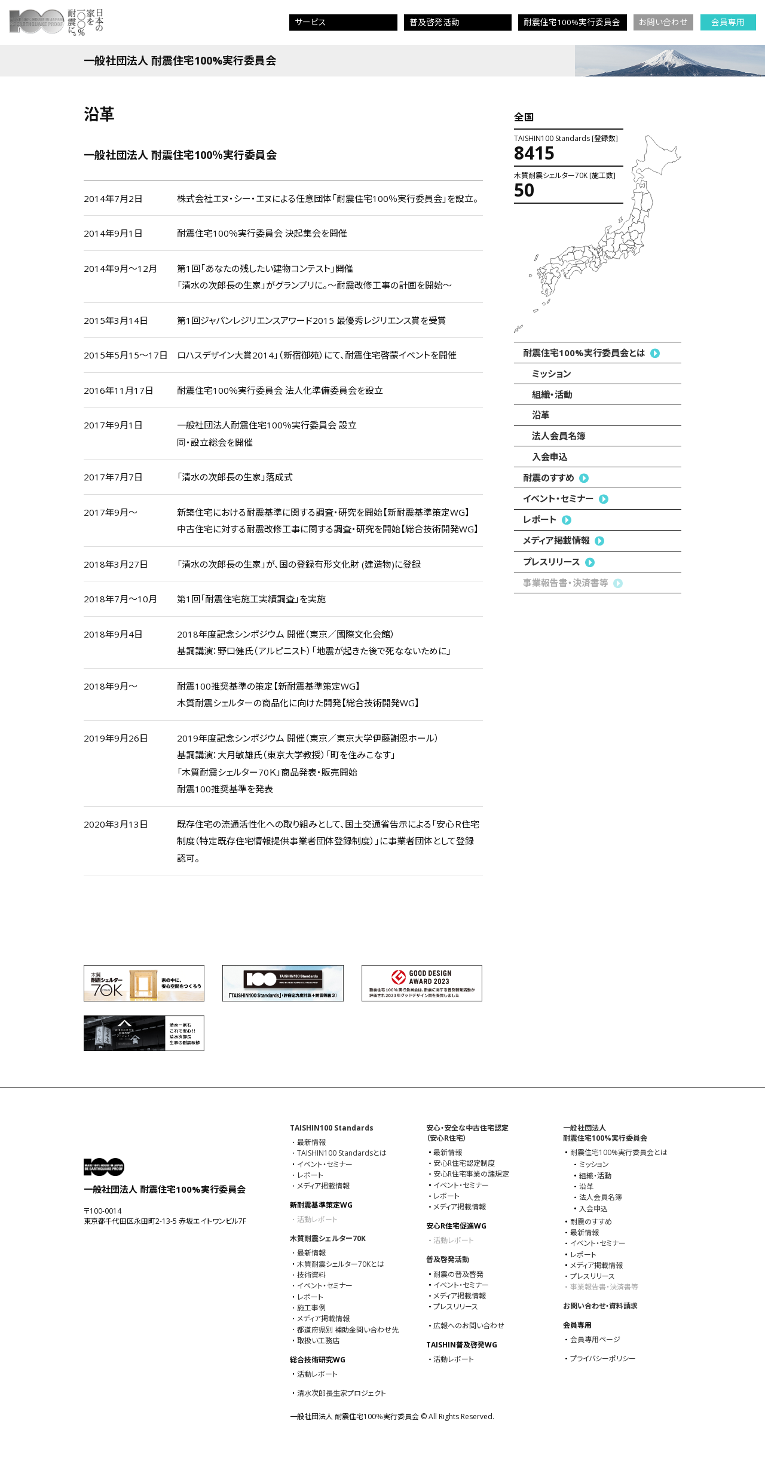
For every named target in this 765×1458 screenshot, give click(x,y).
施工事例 (311, 1308)
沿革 (541, 415)
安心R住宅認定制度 (464, 1163)
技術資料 (311, 1275)
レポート (540, 519)
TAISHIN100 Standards (332, 1128)
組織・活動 (552, 394)
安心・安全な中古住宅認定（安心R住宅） (467, 1133)
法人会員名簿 (559, 436)
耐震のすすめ (548, 477)
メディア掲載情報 (556, 540)
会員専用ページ (595, 1339)
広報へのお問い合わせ (468, 1326)
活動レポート (317, 1374)
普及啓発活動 (447, 1259)
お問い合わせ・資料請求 (600, 1306)
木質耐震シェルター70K (328, 1238)
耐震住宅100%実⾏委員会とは (584, 353)
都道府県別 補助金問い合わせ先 (348, 1330)
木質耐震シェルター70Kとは (340, 1264)
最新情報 (311, 1142)
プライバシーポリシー (603, 1359)
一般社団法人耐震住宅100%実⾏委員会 (605, 1133)
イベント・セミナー (558, 498)
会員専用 (728, 22)
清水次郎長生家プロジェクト (341, 1393)
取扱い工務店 (318, 1341)
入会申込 (550, 456)
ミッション (551, 373)
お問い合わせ (663, 22)
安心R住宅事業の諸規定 (471, 1174)
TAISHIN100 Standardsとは (342, 1153)
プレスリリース (551, 562)
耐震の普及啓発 (458, 1274)
